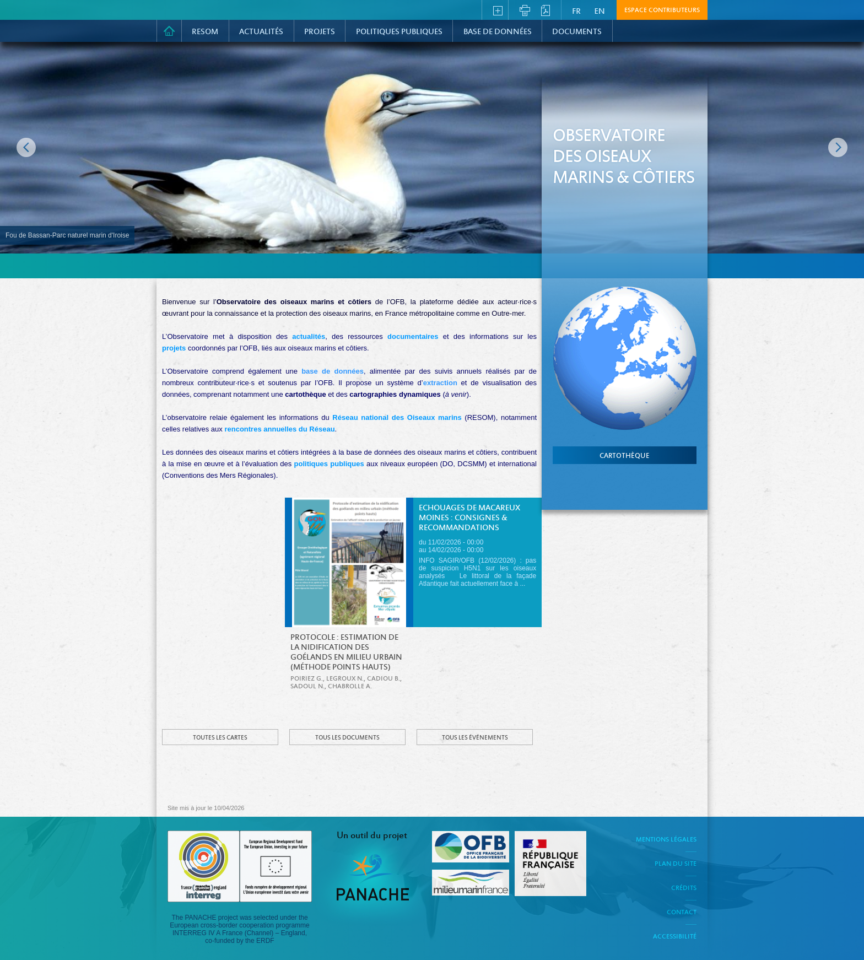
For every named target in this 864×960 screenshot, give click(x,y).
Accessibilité (674, 937)
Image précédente (26, 147)
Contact (681, 912)
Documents (577, 32)
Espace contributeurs (662, 10)
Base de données (497, 32)
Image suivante (837, 147)
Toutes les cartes (220, 738)
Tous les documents (347, 738)
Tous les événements (475, 738)
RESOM (205, 32)
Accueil (169, 31)
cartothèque (625, 456)
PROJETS (319, 32)
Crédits (683, 888)
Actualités (261, 32)
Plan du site (675, 864)
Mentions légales (666, 840)
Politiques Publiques (399, 32)
